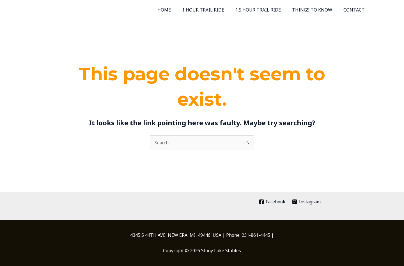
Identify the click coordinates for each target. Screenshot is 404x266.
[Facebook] (272, 201)
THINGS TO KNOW (315, 10)
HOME (174, 10)
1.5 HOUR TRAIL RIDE (263, 10)
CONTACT (355, 10)
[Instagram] (306, 201)
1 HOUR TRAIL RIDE (211, 10)
